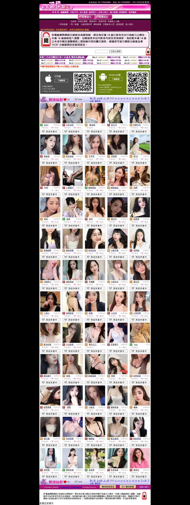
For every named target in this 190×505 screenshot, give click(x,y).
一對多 (102, 125)
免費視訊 (57, 125)
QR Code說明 (144, 67)
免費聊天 (57, 188)
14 (121, 98)
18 (133, 98)
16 (127, 98)
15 (124, 98)
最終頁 (97, 101)
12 (116, 98)
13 (118, 98)
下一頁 (144, 98)
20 (139, 98)
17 (130, 98)
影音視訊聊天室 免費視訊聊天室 (70, 487)
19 (136, 98)
